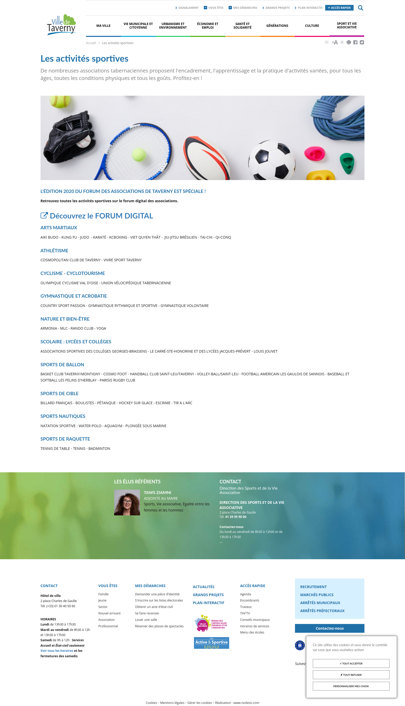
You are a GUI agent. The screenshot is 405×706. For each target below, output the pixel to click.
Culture (312, 25)
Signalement (188, 8)
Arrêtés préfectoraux (322, 611)
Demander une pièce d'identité (157, 595)
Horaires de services (254, 627)
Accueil (91, 43)
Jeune (102, 601)
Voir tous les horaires (57, 651)
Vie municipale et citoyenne (138, 26)
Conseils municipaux (255, 620)
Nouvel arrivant (109, 614)
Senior (103, 607)
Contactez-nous (330, 629)
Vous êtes (215, 8)
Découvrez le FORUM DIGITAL (99, 216)
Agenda (245, 595)
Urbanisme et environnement (173, 26)
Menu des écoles (252, 633)
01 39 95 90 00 (235, 517)
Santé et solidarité (242, 26)
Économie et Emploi (207, 26)
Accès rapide (341, 8)
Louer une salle (146, 620)
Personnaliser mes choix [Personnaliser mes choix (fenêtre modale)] (351, 686)
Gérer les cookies (200, 703)
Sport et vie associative (347, 25)
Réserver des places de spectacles (159, 627)
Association (106, 620)
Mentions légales (172, 703)
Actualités (203, 587)
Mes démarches (245, 8)
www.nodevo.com (246, 703)
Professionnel (108, 627)
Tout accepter (351, 663)
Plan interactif (310, 8)
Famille (103, 595)
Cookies (151, 703)
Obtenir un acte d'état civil (154, 607)
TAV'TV (245, 614)
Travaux (246, 607)
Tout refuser (351, 674)
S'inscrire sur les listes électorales (159, 601)
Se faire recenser (147, 614)
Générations (277, 25)
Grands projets (278, 8)
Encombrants (249, 601)
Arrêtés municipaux (320, 603)
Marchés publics (316, 595)
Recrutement (313, 587)
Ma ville (103, 25)
